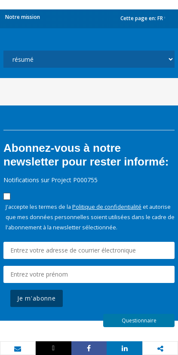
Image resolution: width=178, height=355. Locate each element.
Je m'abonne (36, 298)
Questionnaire (139, 320)
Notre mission (22, 17)
